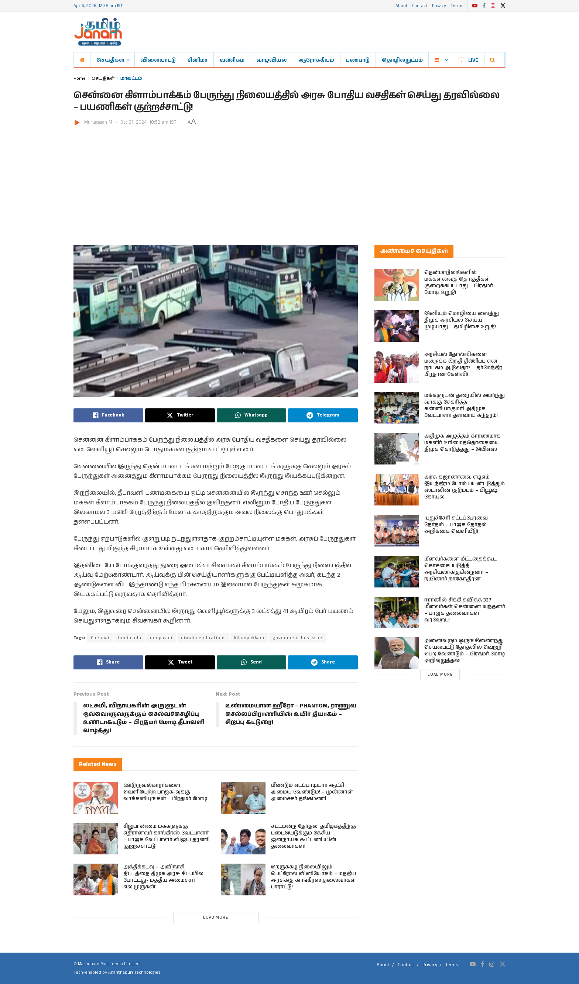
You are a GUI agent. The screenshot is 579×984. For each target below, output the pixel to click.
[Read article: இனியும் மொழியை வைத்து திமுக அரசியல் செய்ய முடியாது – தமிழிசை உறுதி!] (396, 326)
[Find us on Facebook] (482, 964)
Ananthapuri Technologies (134, 972)
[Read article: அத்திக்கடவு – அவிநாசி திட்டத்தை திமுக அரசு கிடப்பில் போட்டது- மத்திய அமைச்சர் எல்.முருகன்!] (95, 879)
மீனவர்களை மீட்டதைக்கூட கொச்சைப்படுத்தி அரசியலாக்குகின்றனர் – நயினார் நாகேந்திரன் (460, 569)
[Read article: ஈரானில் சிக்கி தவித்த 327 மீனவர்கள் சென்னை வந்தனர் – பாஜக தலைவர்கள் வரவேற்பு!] (396, 612)
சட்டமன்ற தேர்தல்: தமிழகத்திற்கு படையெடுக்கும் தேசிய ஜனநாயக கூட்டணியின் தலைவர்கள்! (313, 836)
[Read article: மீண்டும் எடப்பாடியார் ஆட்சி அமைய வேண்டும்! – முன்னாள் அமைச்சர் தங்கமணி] (243, 798)
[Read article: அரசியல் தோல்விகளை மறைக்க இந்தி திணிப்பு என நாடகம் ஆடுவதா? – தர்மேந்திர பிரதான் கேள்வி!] (396, 367)
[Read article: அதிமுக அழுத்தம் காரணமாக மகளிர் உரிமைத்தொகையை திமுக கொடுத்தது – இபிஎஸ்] (396, 448)
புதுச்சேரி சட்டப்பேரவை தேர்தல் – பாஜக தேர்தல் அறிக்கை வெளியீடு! (456, 524)
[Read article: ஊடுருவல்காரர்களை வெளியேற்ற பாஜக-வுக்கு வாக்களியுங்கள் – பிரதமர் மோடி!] (95, 798)
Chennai (100, 638)
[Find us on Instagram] (491, 964)
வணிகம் (232, 60)
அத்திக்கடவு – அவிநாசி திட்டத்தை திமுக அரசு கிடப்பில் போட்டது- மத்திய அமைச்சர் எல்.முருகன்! (163, 877)
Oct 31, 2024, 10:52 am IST (148, 122)
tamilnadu (129, 638)
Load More (215, 917)
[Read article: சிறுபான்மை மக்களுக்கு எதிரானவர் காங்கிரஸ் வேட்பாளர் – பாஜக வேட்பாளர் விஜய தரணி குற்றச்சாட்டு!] (95, 839)
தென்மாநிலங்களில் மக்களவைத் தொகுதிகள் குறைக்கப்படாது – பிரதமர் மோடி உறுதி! (458, 282)
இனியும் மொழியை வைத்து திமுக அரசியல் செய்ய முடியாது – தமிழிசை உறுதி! (461, 320)
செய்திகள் (110, 60)
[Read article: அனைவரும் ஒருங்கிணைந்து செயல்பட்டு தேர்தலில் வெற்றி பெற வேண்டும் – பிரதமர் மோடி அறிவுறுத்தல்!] (396, 653)
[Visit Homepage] (98, 32)
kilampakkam (249, 638)
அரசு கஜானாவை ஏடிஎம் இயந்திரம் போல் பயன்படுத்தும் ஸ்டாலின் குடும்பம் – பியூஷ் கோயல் (464, 487)
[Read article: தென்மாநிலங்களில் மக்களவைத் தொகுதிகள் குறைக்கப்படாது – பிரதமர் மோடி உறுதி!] (396, 285)
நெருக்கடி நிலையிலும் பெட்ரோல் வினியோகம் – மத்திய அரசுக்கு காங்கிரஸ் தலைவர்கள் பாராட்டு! (313, 877)
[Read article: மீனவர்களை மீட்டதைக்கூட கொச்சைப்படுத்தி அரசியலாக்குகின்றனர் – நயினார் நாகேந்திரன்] (396, 571)
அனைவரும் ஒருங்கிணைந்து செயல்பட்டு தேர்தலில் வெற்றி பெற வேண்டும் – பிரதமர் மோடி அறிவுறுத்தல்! (464, 650)
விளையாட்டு (158, 60)
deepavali (161, 638)
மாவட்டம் (131, 78)
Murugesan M (98, 122)
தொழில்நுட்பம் (402, 60)
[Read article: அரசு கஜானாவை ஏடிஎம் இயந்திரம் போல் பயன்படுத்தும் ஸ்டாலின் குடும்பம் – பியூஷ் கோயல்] (396, 489)
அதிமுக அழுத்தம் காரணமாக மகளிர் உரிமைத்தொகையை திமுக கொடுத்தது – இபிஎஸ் (462, 442)
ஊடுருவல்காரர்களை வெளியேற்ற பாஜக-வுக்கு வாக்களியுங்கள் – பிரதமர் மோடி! (166, 792)
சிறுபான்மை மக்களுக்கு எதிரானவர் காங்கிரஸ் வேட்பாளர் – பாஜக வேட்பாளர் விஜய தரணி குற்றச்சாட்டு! (166, 836)
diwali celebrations (203, 638)
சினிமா (198, 60)
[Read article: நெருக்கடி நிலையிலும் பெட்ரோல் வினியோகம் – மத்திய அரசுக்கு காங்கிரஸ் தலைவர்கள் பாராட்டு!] (243, 879)
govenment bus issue (297, 638)
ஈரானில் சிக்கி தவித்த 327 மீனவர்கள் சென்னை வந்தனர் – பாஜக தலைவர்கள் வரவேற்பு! (464, 610)
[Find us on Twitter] (503, 964)
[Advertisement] (289, 182)
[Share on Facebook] (108, 415)
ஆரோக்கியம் (316, 60)
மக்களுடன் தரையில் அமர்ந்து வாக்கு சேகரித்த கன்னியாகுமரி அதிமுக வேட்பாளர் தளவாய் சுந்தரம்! (464, 405)
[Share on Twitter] (180, 415)
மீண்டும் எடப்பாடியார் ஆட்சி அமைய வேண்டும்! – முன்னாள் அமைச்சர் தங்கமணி (312, 792)
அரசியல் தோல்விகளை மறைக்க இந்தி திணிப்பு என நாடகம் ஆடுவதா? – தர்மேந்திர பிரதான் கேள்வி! (463, 364)
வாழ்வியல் (271, 60)
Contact (420, 5)
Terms (456, 5)
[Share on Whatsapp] (252, 415)
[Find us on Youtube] (473, 964)
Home (79, 78)
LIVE (468, 60)
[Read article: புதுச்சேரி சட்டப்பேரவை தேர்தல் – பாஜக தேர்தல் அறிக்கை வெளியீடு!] (396, 530)
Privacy (439, 5)
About (401, 5)
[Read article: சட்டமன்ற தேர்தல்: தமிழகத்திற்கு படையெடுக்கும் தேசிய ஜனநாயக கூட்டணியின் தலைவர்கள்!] (243, 839)
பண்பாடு (358, 60)
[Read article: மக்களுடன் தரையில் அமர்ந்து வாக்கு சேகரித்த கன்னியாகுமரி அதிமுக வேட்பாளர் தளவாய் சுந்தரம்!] (396, 408)
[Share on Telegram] (323, 415)
